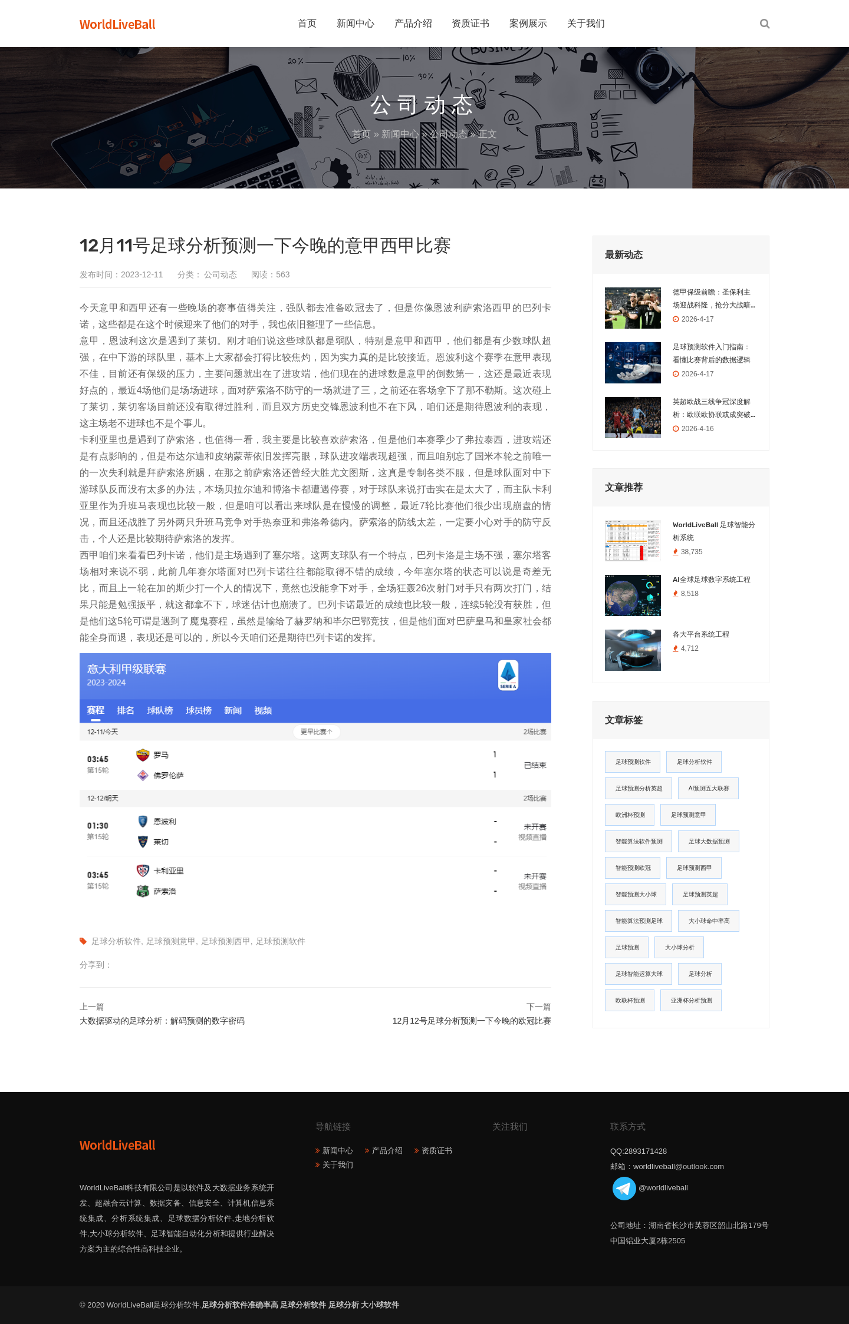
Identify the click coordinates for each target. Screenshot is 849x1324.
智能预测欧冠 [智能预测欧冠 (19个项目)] (633, 868)
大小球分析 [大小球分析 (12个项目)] (680, 947)
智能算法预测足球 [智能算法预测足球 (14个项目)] (639, 921)
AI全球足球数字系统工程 (712, 579)
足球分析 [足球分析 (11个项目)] (700, 974)
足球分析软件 (116, 941)
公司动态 (449, 134)
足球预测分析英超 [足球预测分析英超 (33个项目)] (639, 788)
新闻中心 (355, 23)
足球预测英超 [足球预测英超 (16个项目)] (700, 894)
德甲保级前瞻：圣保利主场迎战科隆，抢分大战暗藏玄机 (712, 300)
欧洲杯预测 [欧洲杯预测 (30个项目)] (630, 815)
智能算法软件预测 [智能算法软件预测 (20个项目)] (639, 841)
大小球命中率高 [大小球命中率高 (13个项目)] (709, 921)
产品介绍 (413, 23)
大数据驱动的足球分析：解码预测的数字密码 (162, 1020)
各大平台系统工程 (701, 634)
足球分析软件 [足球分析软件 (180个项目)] (694, 762)
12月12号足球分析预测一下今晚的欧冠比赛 (472, 1020)
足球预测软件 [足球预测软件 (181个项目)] (633, 762)
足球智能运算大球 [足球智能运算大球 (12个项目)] (639, 974)
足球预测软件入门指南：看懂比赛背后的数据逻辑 (712, 353)
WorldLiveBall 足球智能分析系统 (714, 531)
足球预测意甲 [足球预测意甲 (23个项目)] (688, 815)
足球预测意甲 (171, 941)
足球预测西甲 (226, 941)
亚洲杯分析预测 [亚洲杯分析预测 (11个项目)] (691, 1000)
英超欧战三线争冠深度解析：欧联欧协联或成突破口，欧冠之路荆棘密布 (712, 409)
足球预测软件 (280, 941)
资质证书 (470, 23)
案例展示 (528, 23)
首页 (307, 23)
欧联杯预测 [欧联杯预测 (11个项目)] (630, 1000)
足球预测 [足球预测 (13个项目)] (627, 947)
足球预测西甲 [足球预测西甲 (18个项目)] (694, 868)
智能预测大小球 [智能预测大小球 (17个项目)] (636, 894)
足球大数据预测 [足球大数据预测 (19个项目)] (709, 841)
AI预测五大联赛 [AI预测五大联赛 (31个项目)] (709, 788)
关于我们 (586, 23)
